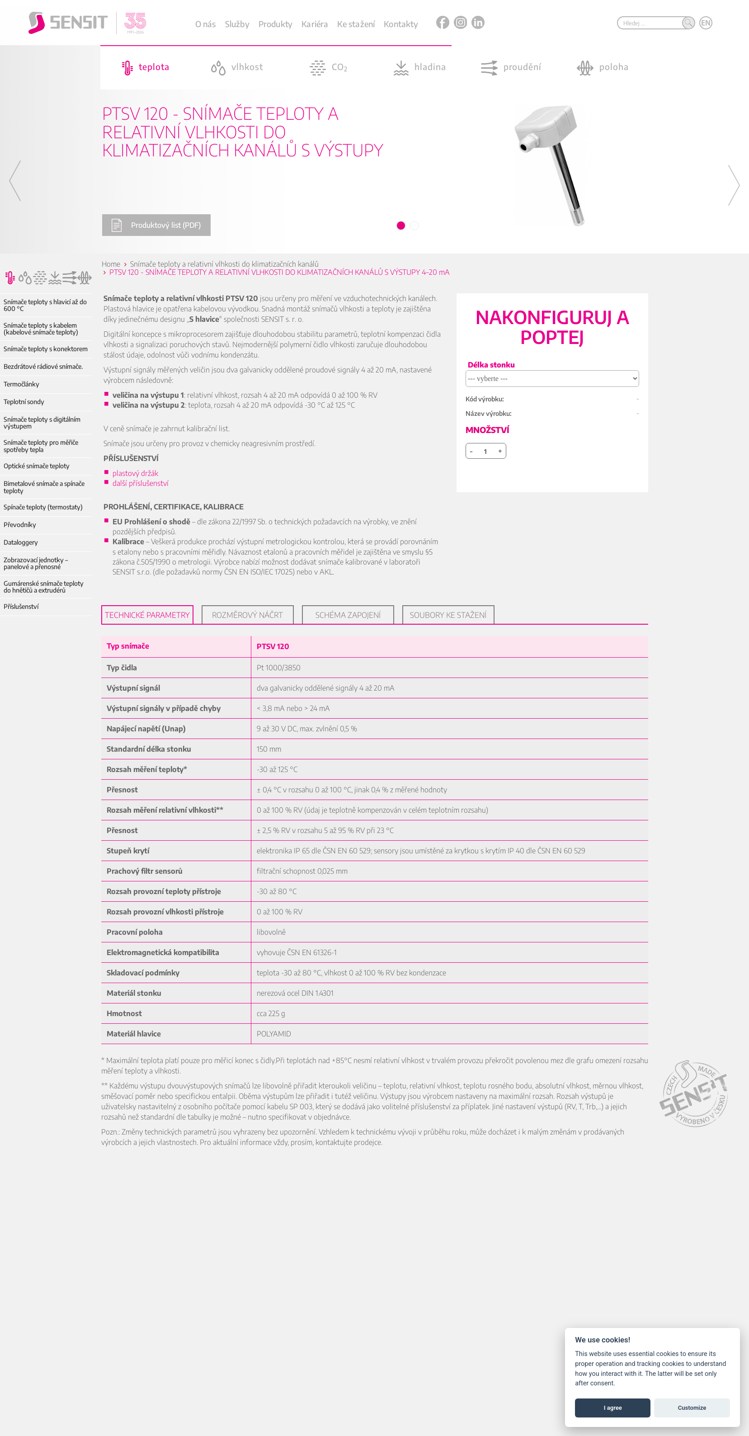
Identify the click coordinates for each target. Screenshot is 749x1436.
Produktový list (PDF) (156, 225)
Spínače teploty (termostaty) (43, 507)
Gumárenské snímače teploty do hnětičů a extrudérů (44, 587)
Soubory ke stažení (448, 615)
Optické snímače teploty (37, 465)
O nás (205, 24)
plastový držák (137, 473)
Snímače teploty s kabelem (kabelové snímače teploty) (41, 329)
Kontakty (401, 24)
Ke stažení (356, 24)
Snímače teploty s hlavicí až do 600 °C (45, 305)
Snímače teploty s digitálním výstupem (42, 423)
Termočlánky (21, 384)
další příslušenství (141, 483)
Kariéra (314, 24)
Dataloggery (21, 542)
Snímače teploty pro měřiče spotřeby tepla (41, 446)
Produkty (275, 24)
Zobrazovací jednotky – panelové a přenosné (36, 563)
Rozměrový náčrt (247, 615)
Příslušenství (21, 606)
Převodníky (20, 524)
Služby (237, 24)
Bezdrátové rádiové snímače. (43, 366)
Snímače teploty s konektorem (46, 348)
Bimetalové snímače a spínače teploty (44, 487)
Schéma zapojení (348, 615)
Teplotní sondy (24, 401)
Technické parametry (147, 615)
